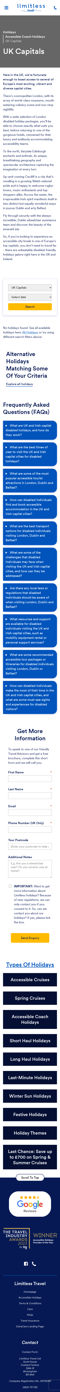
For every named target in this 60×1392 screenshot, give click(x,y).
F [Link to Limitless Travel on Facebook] (26, 1264)
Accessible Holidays (30, 1297)
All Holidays (30, 332)
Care (30, 1309)
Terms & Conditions (30, 1303)
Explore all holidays (19, 384)
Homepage (30, 1291)
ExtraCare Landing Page (30, 1326)
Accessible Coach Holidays (25, 37)
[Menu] (6, 7)
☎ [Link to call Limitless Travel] (34, 1264)
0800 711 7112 (30, 1387)
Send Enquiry (30, 938)
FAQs (30, 1314)
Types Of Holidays (30, 964)
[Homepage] (31, 7)
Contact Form (30, 1351)
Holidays (9, 32)
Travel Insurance (30, 1320)
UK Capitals (13, 41)
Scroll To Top (30, 1177)
